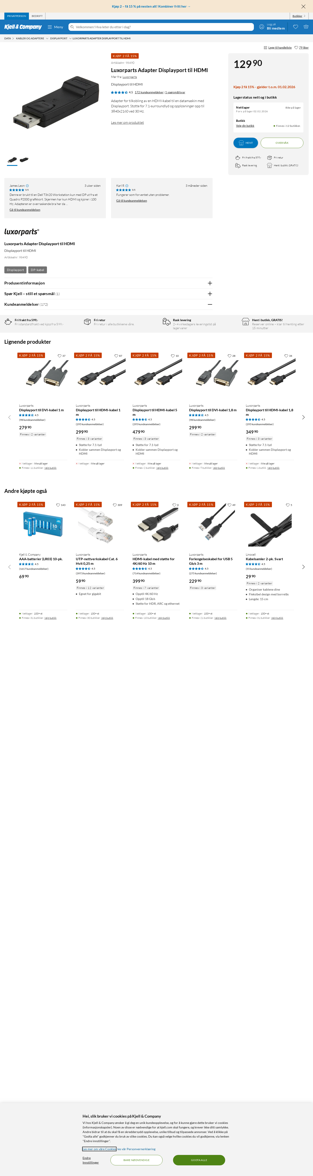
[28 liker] (231, 884)
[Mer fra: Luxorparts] (21, 234)
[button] (12, 160)
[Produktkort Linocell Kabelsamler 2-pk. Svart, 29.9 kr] (270, 1053)
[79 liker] (301, 48)
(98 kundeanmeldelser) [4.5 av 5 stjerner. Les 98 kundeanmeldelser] (32, 948)
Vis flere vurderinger (108, 810)
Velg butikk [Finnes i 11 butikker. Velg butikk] (50, 996)
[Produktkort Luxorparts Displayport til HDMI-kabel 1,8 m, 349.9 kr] (270, 904)
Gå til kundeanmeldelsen (25, 209)
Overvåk (282, 142)
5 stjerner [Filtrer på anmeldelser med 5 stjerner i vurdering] (73, 337)
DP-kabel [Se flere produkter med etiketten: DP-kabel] (37, 270)
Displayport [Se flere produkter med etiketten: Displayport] (15, 270)
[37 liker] (61, 884)
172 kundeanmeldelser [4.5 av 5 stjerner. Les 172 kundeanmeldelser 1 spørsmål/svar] (149, 92)
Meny (55, 27)
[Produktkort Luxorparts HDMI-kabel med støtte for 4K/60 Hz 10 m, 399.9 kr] (156, 1053)
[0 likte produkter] (295, 26)
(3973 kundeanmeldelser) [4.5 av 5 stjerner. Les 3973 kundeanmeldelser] (90, 1102)
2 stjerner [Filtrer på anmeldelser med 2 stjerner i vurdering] (73, 357)
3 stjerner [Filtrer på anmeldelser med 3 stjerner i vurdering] (73, 350)
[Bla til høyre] (303, 946)
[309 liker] (117, 1033)
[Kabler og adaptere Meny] (47, 38)
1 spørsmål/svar (175, 92)
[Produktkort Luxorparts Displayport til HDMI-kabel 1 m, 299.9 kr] (100, 904)
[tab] (16, 16)
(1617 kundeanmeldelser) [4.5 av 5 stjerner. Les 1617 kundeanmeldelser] (33, 1097)
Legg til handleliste (277, 48)
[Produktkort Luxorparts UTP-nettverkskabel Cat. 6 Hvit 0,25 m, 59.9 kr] (100, 1053)
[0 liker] (175, 1033)
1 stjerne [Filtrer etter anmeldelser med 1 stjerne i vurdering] (73, 364)
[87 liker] (118, 884)
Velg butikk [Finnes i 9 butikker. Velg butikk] (219, 996)
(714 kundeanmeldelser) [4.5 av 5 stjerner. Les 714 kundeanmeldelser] (146, 1102)
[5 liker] (289, 1033)
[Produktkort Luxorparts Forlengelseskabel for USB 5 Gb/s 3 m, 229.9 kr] (213, 1053)
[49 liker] (231, 1033)
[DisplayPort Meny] (70, 38)
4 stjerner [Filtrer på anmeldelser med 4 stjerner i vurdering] (73, 343)
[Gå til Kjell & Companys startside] (24, 27)
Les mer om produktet (127, 122)
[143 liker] (60, 1033)
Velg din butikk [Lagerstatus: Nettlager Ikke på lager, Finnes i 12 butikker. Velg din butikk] (245, 125)
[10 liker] (175, 884)
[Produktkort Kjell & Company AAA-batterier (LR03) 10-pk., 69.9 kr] (43, 1053)
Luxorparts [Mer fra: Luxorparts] (130, 77)
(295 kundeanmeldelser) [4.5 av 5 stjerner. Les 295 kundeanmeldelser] (90, 953)
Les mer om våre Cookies (99, 1149)
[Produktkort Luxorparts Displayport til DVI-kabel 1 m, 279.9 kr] (43, 904)
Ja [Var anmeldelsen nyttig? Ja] (197, 467)
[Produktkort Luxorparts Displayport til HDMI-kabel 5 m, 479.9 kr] (156, 904)
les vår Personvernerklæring (136, 1149)
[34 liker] (288, 884)
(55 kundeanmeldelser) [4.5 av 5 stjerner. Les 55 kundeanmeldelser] (259, 1097)
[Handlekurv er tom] (306, 26)
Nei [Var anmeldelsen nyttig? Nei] (206, 467)
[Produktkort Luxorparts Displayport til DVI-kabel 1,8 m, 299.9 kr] (213, 904)
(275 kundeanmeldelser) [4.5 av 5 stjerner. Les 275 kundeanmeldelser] (203, 1102)
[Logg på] (272, 26)
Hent (246, 142)
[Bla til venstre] (9, 946)
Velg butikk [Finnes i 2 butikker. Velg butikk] (162, 996)
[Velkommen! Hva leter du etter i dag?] (164, 27)
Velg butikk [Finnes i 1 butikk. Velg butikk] (273, 996)
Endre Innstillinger (91, 1160)
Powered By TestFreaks (194, 797)
